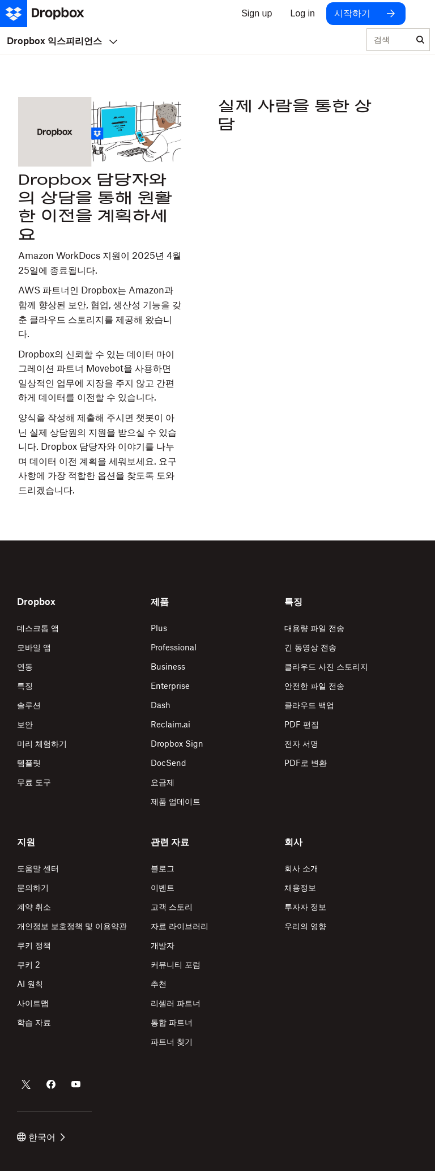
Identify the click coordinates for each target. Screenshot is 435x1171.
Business (168, 666)
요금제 (162, 782)
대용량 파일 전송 (314, 628)
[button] (99, 334)
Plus (159, 628)
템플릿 (29, 763)
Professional (174, 647)
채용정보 (300, 887)
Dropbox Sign (177, 743)
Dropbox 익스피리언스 (62, 40)
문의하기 (33, 887)
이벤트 (162, 887)
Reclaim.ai (170, 724)
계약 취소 (34, 907)
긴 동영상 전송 (310, 647)
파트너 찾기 (172, 1041)
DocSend (168, 763)
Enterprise (170, 686)
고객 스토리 (172, 907)
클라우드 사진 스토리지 (326, 666)
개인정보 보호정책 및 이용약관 (72, 926)
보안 (25, 724)
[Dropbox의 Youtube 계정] (76, 1084)
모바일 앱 (34, 647)
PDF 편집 (301, 724)
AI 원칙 (30, 984)
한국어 (41, 1137)
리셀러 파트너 (176, 1003)
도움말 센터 (38, 868)
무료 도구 (34, 782)
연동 (25, 666)
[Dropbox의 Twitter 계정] (26, 1084)
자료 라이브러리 (179, 926)
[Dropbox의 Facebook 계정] (51, 1084)
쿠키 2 (28, 964)
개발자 (162, 945)
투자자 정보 (305, 907)
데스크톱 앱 (38, 628)
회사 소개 (301, 868)
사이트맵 (33, 1003)
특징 (25, 686)
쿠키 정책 (34, 945)
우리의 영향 (305, 926)
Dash (160, 705)
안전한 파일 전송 (314, 686)
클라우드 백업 (309, 705)
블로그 (162, 868)
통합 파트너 (172, 1022)
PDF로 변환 (305, 763)
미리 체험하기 (42, 743)
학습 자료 (34, 1022)
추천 (159, 984)
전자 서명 (301, 743)
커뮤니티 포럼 (176, 964)
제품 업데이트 (176, 801)
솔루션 (29, 705)
